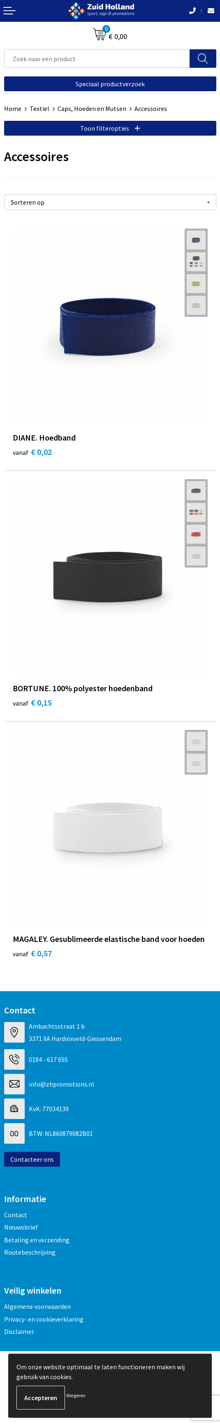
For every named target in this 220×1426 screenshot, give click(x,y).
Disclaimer (19, 1331)
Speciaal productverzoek (110, 84)
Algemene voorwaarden (37, 1306)
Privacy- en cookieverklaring (43, 1319)
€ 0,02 (32, 452)
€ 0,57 (32, 953)
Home (12, 108)
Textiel (39, 108)
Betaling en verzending (36, 1240)
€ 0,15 (32, 702)
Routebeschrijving (30, 1252)
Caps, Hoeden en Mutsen (92, 108)
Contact (15, 1215)
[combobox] (97, 58)
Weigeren (76, 1395)
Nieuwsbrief (21, 1227)
